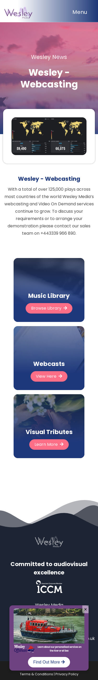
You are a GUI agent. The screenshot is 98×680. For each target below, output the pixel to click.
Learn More (49, 444)
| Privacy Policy (65, 674)
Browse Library (49, 308)
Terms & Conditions (36, 674)
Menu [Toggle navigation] (79, 12)
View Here (49, 376)
